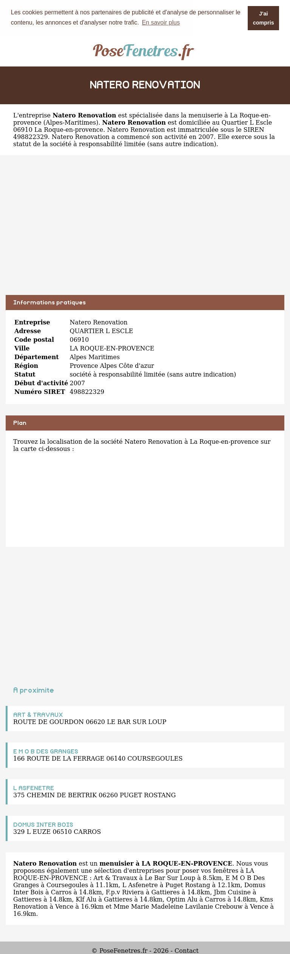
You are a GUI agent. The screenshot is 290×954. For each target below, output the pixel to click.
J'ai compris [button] (263, 18)
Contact (186, 950)
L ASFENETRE (33, 788)
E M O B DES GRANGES (45, 751)
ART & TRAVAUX (38, 715)
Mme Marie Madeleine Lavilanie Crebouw (178, 906)
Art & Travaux (115, 877)
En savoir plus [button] (161, 22)
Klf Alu (86, 899)
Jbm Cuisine (232, 891)
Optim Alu (182, 899)
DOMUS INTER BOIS (43, 824)
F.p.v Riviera (125, 891)
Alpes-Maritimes (71, 122)
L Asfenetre (140, 884)
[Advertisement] (145, 230)
